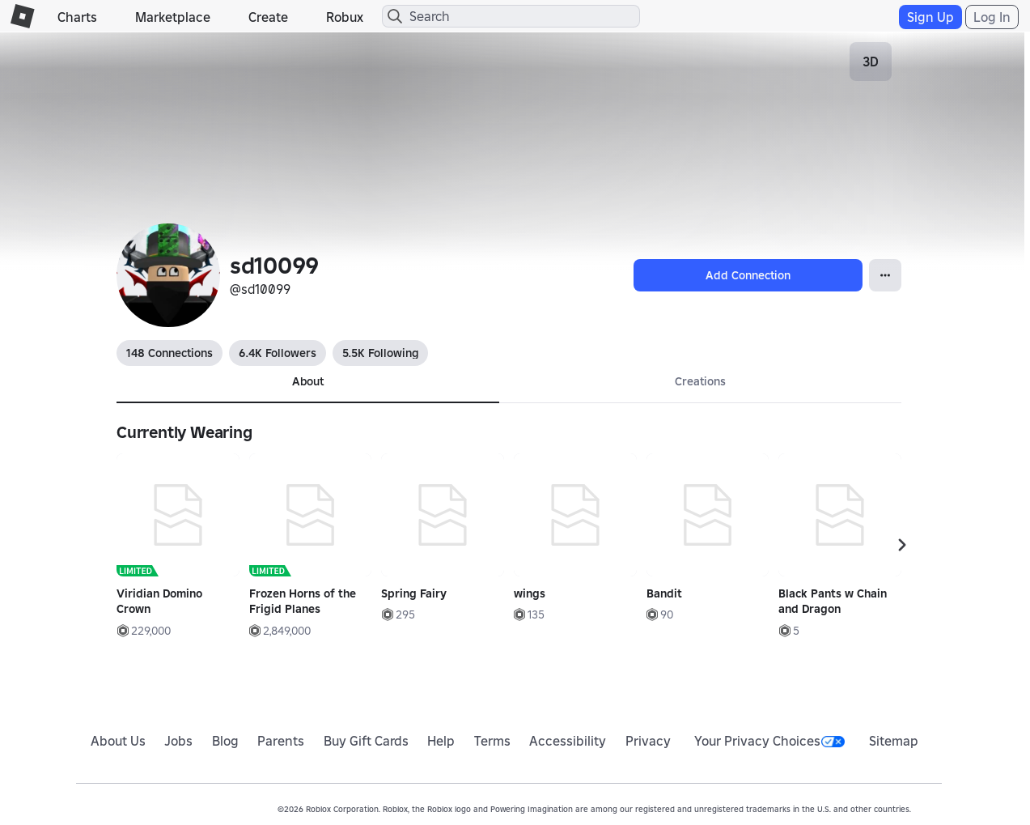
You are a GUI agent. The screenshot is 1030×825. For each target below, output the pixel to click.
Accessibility (567, 741)
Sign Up (930, 17)
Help (441, 741)
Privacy (648, 741)
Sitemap (893, 741)
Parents (280, 741)
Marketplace (172, 17)
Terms (492, 741)
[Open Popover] (885, 275)
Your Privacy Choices (769, 741)
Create (268, 17)
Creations (700, 381)
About (308, 381)
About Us (118, 741)
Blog (225, 741)
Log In (992, 17)
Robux (344, 17)
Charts (77, 17)
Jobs (178, 741)
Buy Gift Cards (366, 741)
